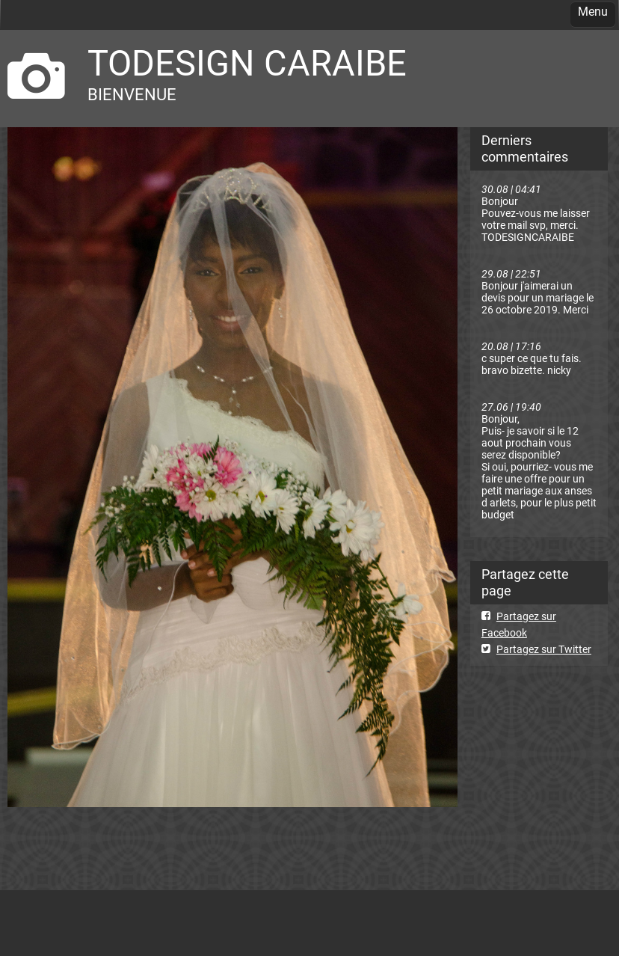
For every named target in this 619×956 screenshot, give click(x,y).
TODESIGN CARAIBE (247, 63)
